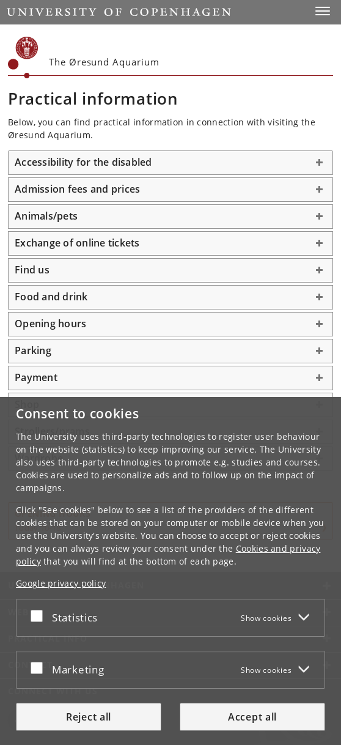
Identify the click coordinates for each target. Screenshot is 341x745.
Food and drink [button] (51, 296)
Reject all (88, 717)
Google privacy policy (61, 583)
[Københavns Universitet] (23, 57)
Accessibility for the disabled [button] (83, 162)
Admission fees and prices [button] (77, 189)
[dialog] (170, 571)
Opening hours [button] (50, 323)
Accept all (252, 717)
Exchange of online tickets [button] (77, 243)
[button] (322, 11)
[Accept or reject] (40, 615)
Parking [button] (33, 350)
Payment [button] (36, 377)
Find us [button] (32, 269)
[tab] (170, 162)
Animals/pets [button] (46, 216)
